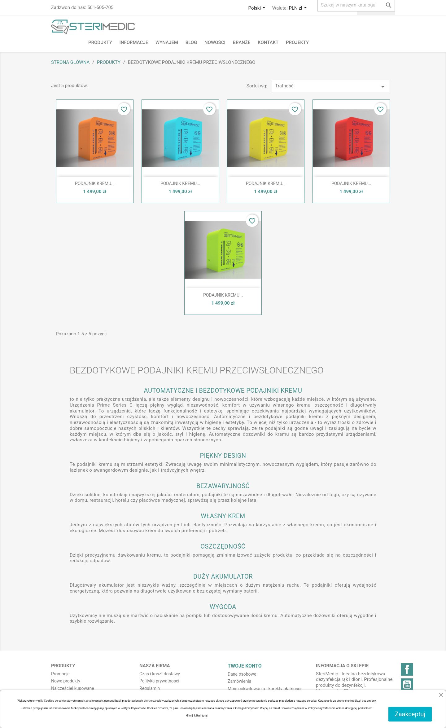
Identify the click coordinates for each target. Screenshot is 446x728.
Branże (241, 42)
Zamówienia (239, 681)
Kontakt (268, 42)
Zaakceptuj (410, 714)
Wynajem (166, 42)
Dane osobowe (242, 674)
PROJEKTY (297, 42)
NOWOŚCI (214, 42)
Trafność (331, 86)
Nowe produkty (65, 680)
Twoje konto (245, 666)
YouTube (407, 684)
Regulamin (149, 688)
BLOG (191, 42)
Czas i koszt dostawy (159, 673)
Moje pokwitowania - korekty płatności (264, 688)
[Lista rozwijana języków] (258, 8)
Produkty (100, 42)
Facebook (407, 669)
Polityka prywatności (159, 680)
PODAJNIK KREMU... (95, 183)
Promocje (60, 673)
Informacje (134, 42)
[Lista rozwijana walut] (299, 8)
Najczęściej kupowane (72, 688)
